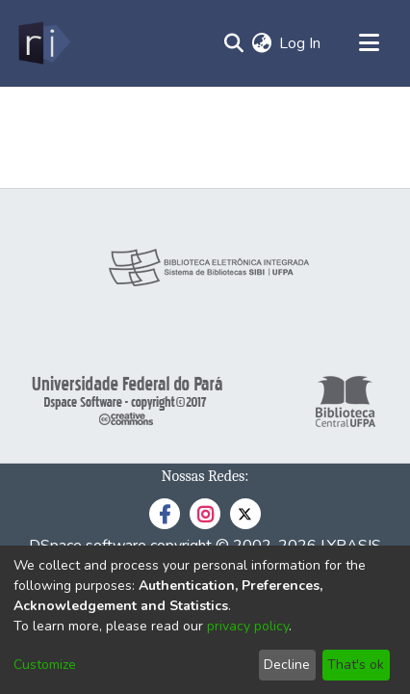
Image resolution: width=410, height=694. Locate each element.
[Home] (42, 43)
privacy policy (248, 626)
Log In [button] (300, 43)
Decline (287, 664)
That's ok (355, 664)
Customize (44, 664)
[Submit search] (233, 43)
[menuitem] (261, 43)
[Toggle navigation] (369, 43)
